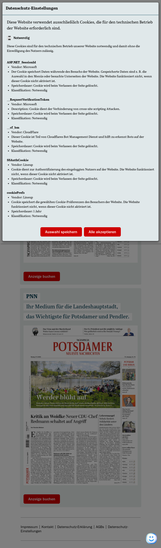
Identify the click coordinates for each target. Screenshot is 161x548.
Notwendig (22, 38)
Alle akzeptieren (102, 232)
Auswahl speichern (61, 232)
